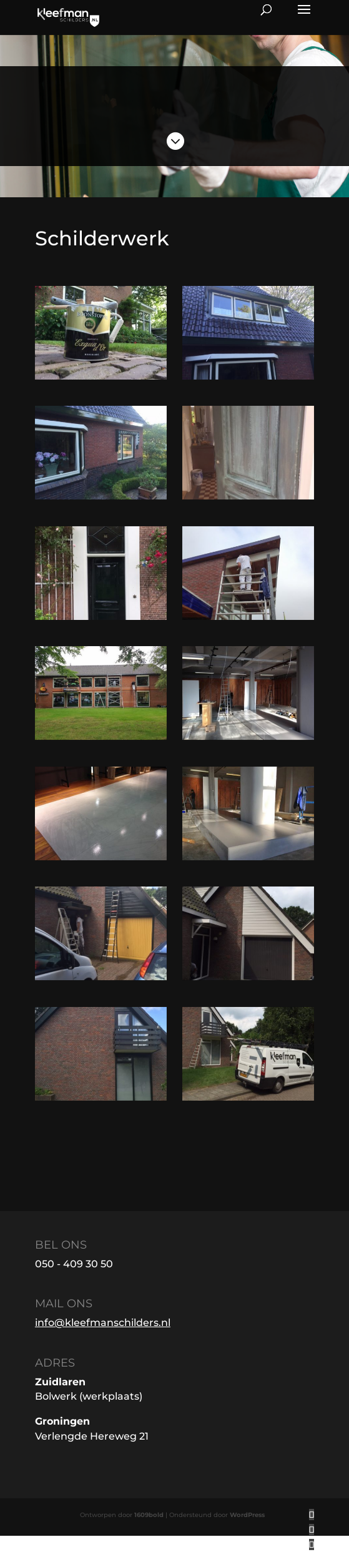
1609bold (149, 1515)
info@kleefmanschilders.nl (102, 1323)
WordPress (247, 1515)
